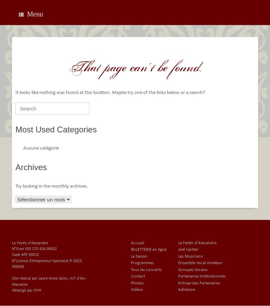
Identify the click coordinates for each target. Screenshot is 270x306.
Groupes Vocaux (193, 270)
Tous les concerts (146, 270)
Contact (138, 276)
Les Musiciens (190, 256)
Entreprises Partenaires (199, 283)
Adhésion (186, 289)
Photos (137, 283)
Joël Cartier (188, 249)
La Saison (139, 256)
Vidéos (137, 289)
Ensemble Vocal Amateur (200, 263)
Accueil (137, 243)
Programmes (142, 263)
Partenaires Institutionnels (201, 276)
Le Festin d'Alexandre (197, 243)
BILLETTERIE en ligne (149, 249)
